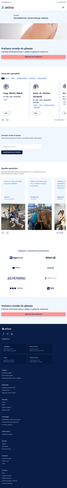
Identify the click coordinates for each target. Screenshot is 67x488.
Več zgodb (61, 233)
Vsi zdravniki (60, 120)
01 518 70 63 (62, 2)
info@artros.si (7, 2)
